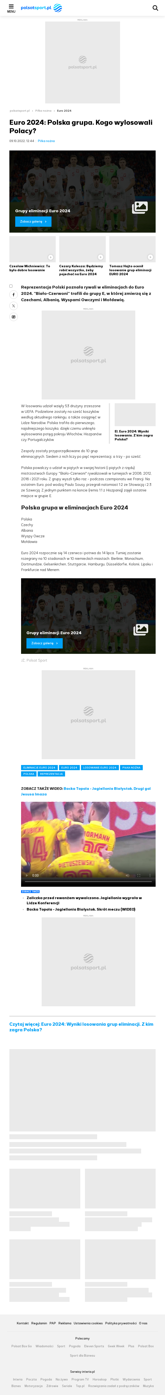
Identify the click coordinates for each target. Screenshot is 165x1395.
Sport (61, 1346)
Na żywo (62, 1379)
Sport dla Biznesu (82, 1356)
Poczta (31, 1379)
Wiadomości (44, 1346)
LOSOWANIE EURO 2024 (100, 767)
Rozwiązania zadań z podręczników (113, 1386)
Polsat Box (146, 1346)
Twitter (14, 306)
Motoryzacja (34, 1386)
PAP (52, 1323)
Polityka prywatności (121, 1323)
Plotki (114, 1379)
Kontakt (23, 1323)
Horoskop (100, 1379)
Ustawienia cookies (88, 1323)
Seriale (67, 1386)
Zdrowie (52, 1386)
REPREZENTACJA (51, 774)
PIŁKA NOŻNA (131, 767)
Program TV (80, 1379)
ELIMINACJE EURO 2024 (39, 767)
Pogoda (75, 1346)
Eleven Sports (94, 1346)
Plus (131, 1346)
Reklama (64, 1323)
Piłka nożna (43, 110)
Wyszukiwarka (155, 8)
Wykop (14, 317)
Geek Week (116, 1346)
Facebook (14, 295)
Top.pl (80, 1386)
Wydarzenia (131, 1379)
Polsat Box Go (21, 1346)
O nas (143, 1323)
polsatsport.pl (20, 110)
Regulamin (39, 1323)
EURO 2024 (69, 767)
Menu (11, 11)
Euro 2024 (64, 110)
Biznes (16, 1386)
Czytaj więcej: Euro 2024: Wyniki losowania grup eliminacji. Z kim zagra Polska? (81, 1027)
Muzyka (148, 1386)
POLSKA (28, 774)
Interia (17, 1379)
